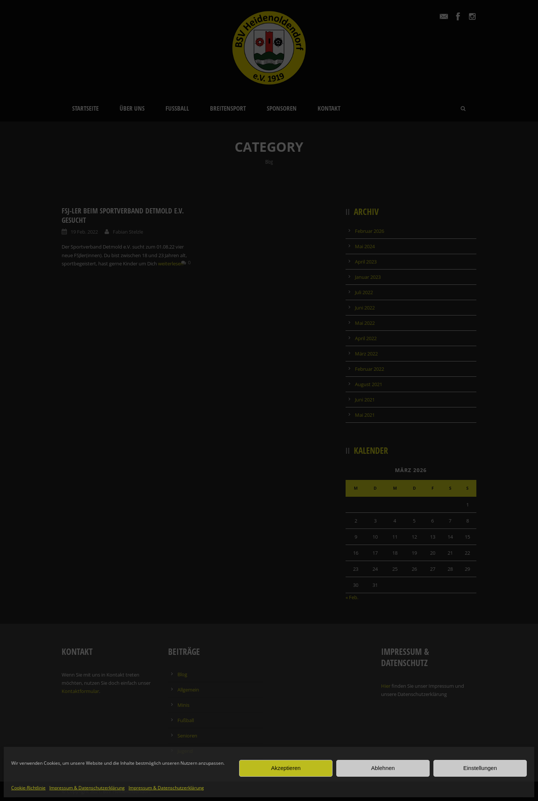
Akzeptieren (285, 768)
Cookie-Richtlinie (28, 788)
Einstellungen (480, 768)
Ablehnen (383, 768)
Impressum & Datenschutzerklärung (87, 788)
